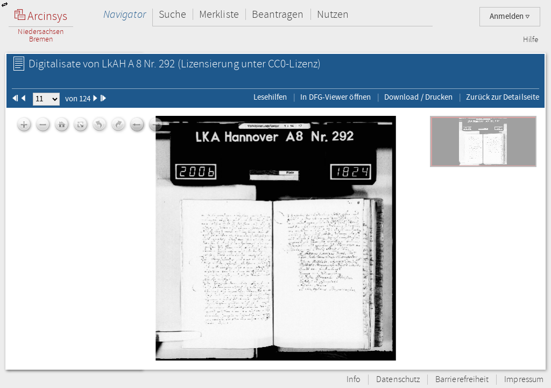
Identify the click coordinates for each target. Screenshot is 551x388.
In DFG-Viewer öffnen (335, 97)
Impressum (523, 380)
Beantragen (278, 14)
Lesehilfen (270, 97)
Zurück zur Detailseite (502, 97)
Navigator (124, 14)
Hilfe (530, 40)
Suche (172, 14)
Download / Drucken (418, 97)
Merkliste (219, 14)
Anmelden (510, 16)
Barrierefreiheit (462, 380)
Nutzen (333, 14)
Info (354, 380)
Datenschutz (398, 380)
